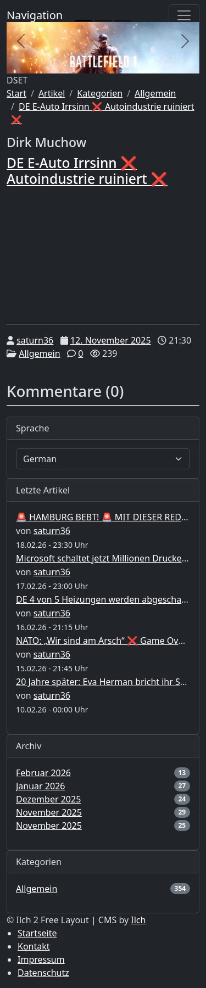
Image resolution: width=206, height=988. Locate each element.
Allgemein (155, 93)
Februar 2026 (43, 773)
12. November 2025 (110, 340)
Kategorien (100, 93)
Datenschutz (43, 973)
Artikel (51, 93)
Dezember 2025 (48, 799)
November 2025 (49, 812)
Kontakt (34, 946)
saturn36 (34, 340)
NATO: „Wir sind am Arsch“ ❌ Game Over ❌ (108, 641)
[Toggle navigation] (184, 15)
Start (16, 93)
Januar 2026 (40, 786)
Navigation (35, 15)
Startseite (37, 933)
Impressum (41, 959)
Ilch (138, 920)
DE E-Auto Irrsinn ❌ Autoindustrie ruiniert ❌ (87, 171)
